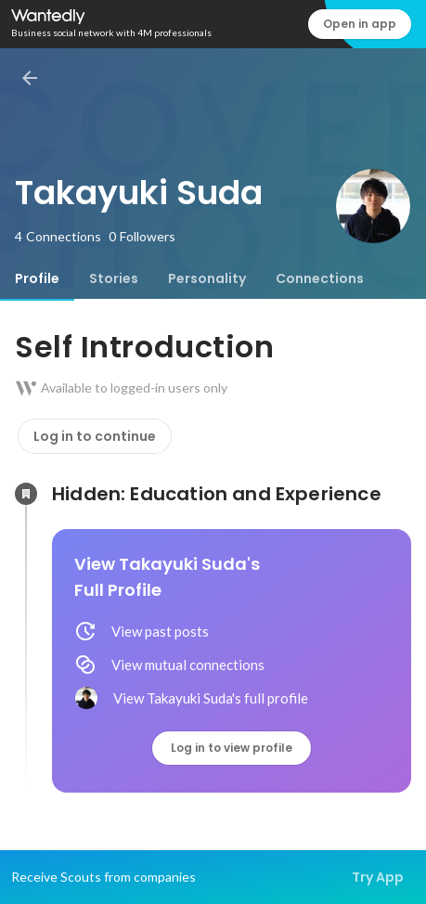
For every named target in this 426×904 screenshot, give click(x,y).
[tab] (37, 278)
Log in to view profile (231, 747)
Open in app (359, 24)
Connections (320, 278)
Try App (378, 877)
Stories (113, 278)
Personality (207, 278)
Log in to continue (94, 436)
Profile (37, 278)
